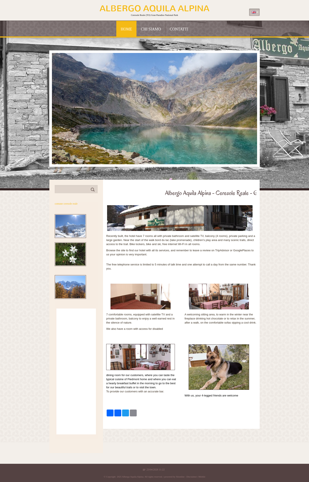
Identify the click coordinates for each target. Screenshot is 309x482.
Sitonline (180, 476)
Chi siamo (151, 29)
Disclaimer (191, 476)
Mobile (201, 476)
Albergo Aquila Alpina (154, 8)
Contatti (179, 29)
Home (126, 29)
